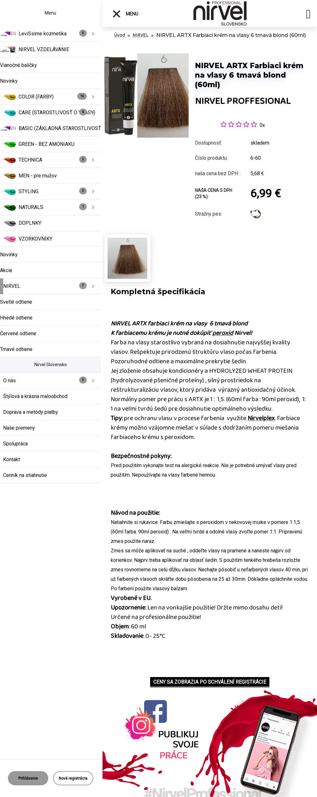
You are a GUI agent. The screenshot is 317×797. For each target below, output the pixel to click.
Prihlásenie (28, 778)
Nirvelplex (261, 418)
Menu (125, 14)
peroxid (222, 333)
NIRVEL (140, 35)
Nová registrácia (73, 778)
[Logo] (221, 13)
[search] (308, 15)
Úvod (119, 35)
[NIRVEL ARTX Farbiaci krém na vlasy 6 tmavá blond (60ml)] (146, 57)
